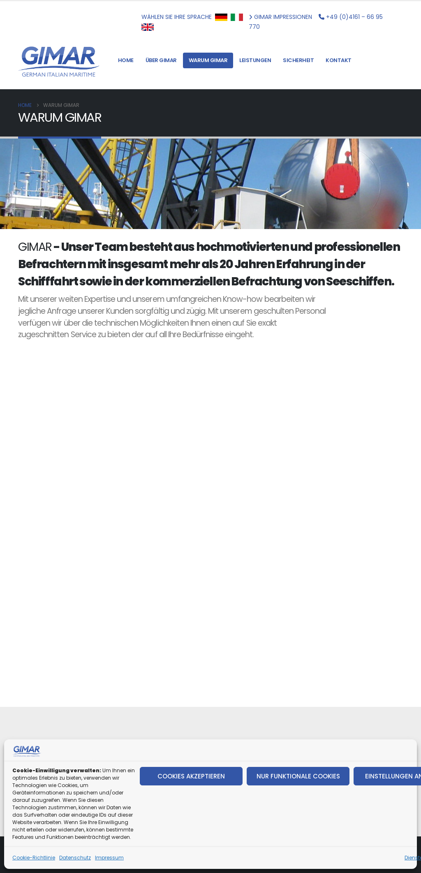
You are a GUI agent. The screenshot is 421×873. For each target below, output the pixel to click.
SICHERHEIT (298, 60)
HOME (126, 60)
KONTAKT (339, 60)
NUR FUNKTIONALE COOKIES (298, 776)
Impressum (109, 857)
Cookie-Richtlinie (33, 857)
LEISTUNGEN (255, 60)
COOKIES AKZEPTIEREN (191, 776)
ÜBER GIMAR (161, 60)
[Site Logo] (59, 60)
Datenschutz (75, 857)
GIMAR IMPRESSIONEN (282, 17)
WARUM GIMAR (208, 60)
